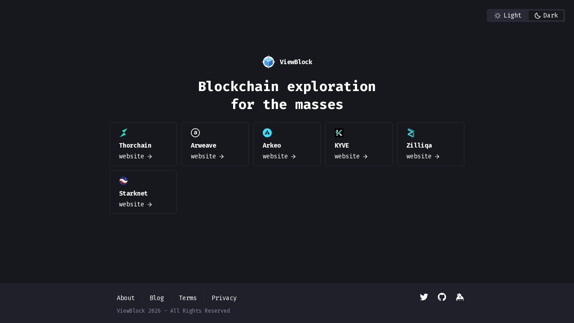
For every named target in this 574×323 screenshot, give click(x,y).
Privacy (224, 298)
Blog (157, 298)
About (126, 298)
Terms (188, 298)
